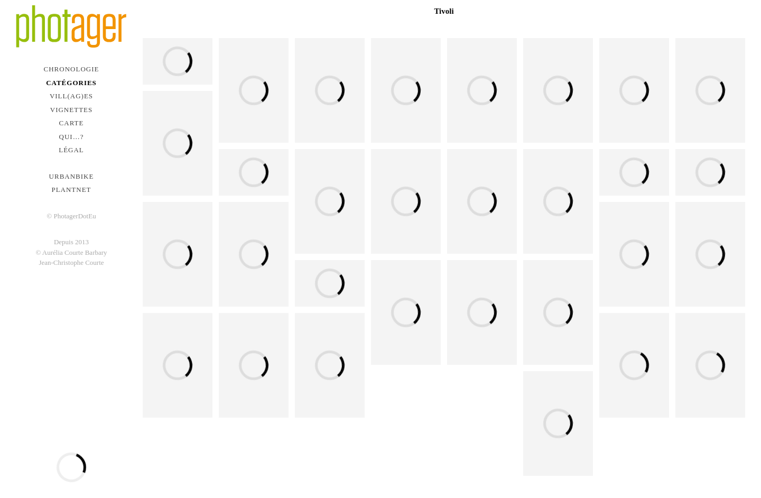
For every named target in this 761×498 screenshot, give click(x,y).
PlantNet (71, 189)
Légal (71, 150)
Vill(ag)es (71, 96)
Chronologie (71, 69)
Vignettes (71, 110)
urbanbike (71, 176)
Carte (71, 123)
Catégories (71, 83)
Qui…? (71, 137)
